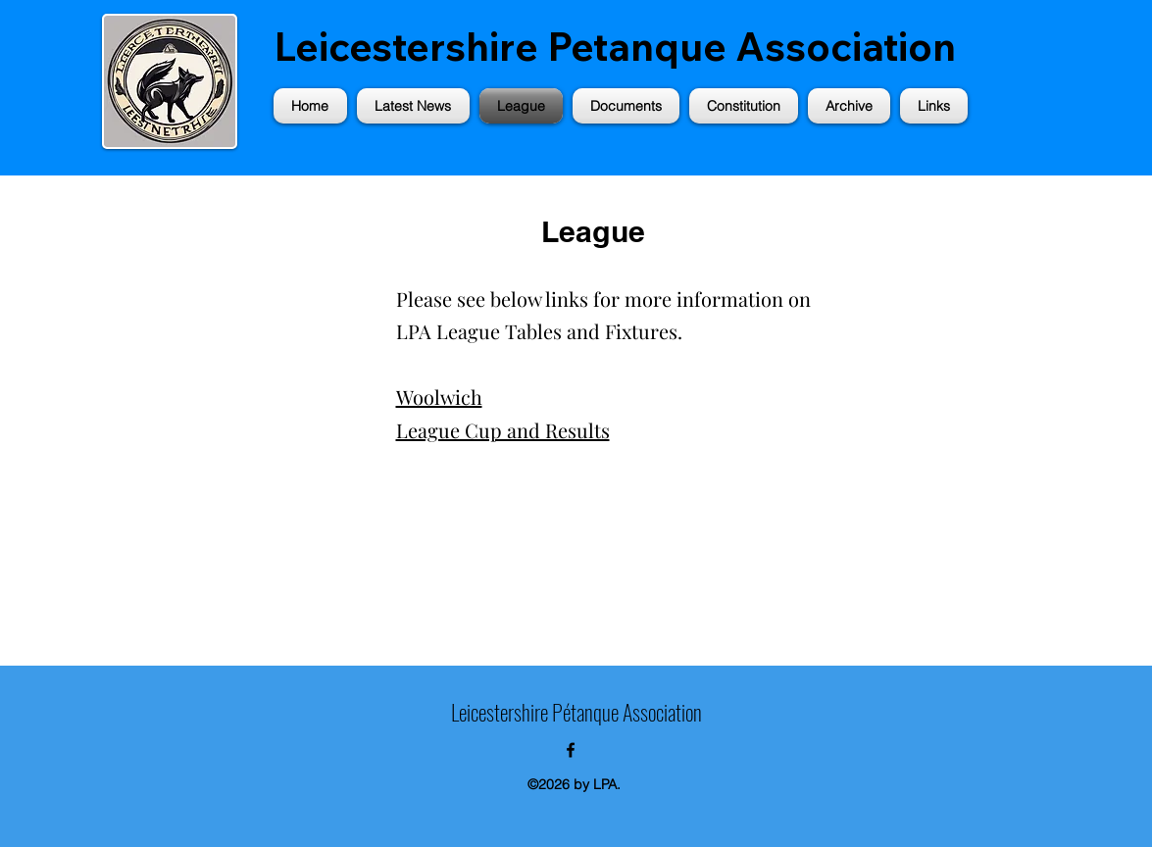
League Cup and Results (503, 430)
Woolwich (439, 396)
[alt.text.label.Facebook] (570, 750)
